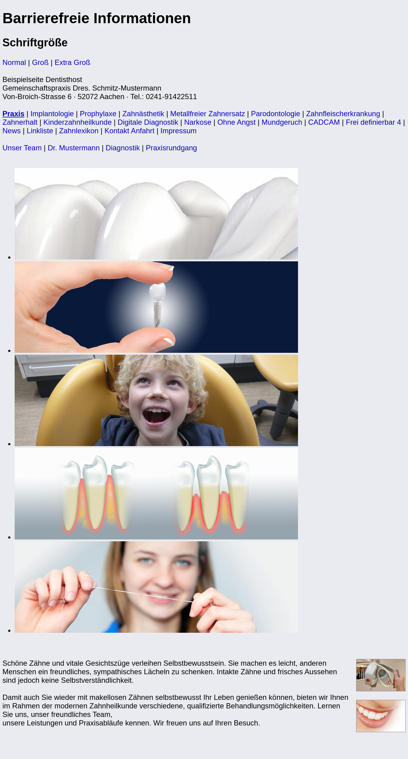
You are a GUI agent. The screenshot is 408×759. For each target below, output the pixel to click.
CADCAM (324, 122)
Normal (14, 62)
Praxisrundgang (171, 148)
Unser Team (22, 148)
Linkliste (40, 131)
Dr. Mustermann (74, 148)
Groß (40, 62)
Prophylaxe (98, 113)
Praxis (13, 113)
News (11, 131)
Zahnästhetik (143, 113)
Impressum (179, 131)
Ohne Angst (236, 122)
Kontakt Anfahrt (129, 131)
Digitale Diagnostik (148, 122)
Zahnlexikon (78, 131)
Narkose (197, 122)
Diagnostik (123, 148)
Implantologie (52, 113)
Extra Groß (72, 62)
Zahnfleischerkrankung (343, 113)
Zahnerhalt (19, 122)
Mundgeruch (281, 122)
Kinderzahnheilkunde (77, 122)
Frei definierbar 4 (373, 122)
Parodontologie (275, 113)
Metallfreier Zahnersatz (207, 113)
